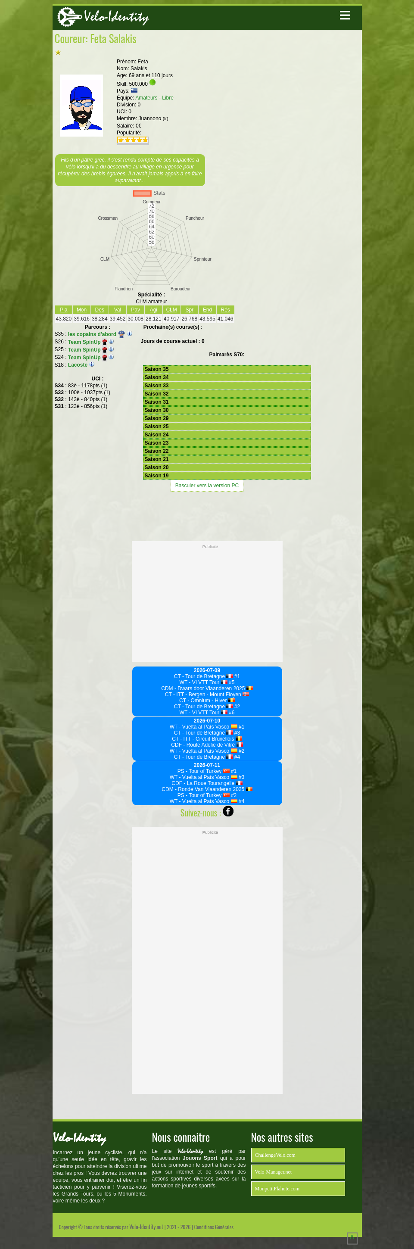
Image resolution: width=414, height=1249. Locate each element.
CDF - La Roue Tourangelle (206, 783)
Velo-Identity (116, 16)
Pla (63, 310)
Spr (189, 310)
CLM (171, 310)
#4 (236, 757)
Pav (135, 310)
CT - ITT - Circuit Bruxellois (207, 739)
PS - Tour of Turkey (203, 771)
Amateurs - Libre (154, 98)
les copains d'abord (97, 334)
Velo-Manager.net (273, 1172)
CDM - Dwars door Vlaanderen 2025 (207, 688)
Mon (82, 310)
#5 (231, 682)
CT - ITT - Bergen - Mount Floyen (207, 694)
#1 (236, 676)
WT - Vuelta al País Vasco (203, 727)
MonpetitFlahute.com (277, 1189)
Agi (153, 310)
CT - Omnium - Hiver (207, 701)
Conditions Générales (213, 1226)
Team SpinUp (87, 342)
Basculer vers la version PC (207, 486)
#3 (236, 733)
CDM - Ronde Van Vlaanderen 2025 (207, 789)
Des (99, 310)
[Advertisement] (207, 515)
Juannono (153, 118)
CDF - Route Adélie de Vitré (207, 745)
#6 (231, 713)
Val (117, 310)
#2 (236, 707)
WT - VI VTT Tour (203, 682)
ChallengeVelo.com (275, 1155)
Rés (225, 310)
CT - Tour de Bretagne (203, 676)
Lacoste (77, 365)
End (207, 310)
